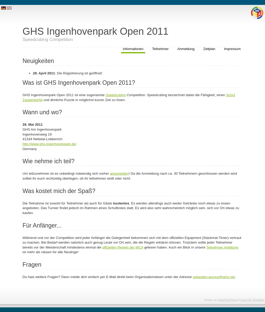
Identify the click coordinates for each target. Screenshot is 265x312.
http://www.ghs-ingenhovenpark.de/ (49, 144)
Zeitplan (209, 49)
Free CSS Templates (252, 300)
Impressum (232, 49)
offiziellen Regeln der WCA (122, 247)
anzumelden (119, 173)
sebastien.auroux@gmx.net (214, 277)
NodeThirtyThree (227, 300)
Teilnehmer (160, 49)
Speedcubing (116, 95)
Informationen (133, 49)
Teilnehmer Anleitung (222, 247)
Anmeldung (186, 49)
